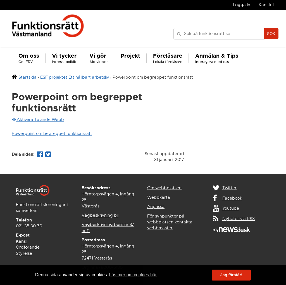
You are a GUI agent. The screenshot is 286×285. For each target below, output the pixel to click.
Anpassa (156, 206)
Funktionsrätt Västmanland (48, 29)
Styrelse (24, 253)
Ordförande (28, 247)
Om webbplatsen (164, 187)
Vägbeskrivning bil (100, 215)
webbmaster (160, 227)
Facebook (232, 198)
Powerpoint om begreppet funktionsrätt (52, 133)
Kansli (21, 241)
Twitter (229, 187)
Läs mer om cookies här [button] (133, 274)
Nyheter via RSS (238, 218)
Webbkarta (158, 197)
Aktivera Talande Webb (38, 119)
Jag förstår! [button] (231, 275)
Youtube (230, 208)
